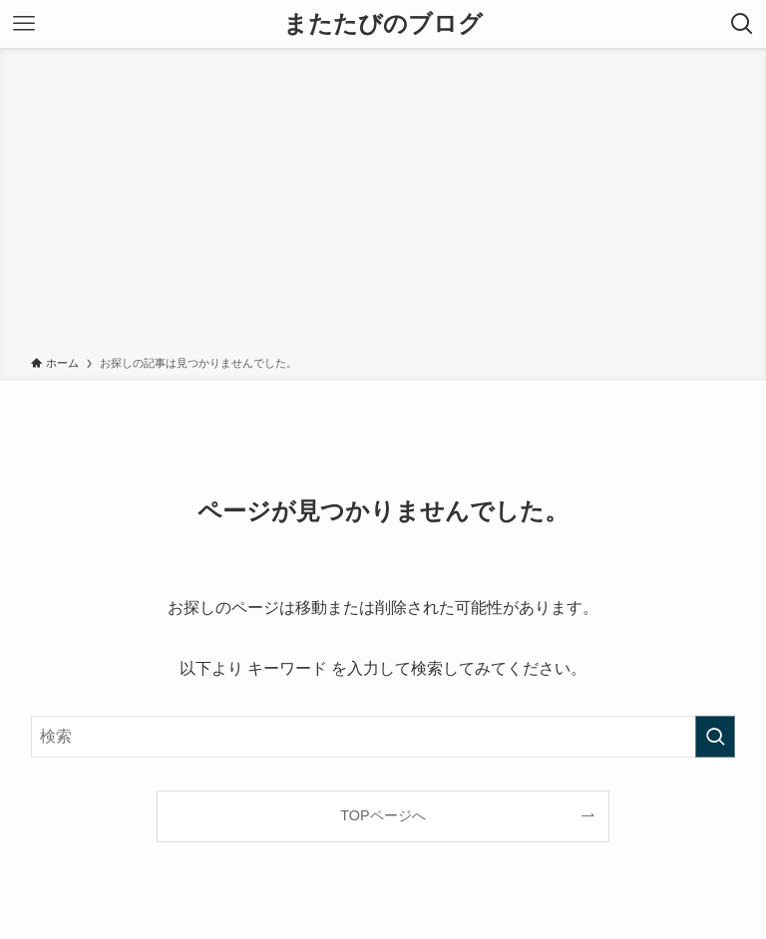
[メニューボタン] (24, 24)
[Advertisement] (383, 205)
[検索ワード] (383, 737)
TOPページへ (382, 815)
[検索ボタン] (742, 24)
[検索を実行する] (715, 737)
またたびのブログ (383, 24)
